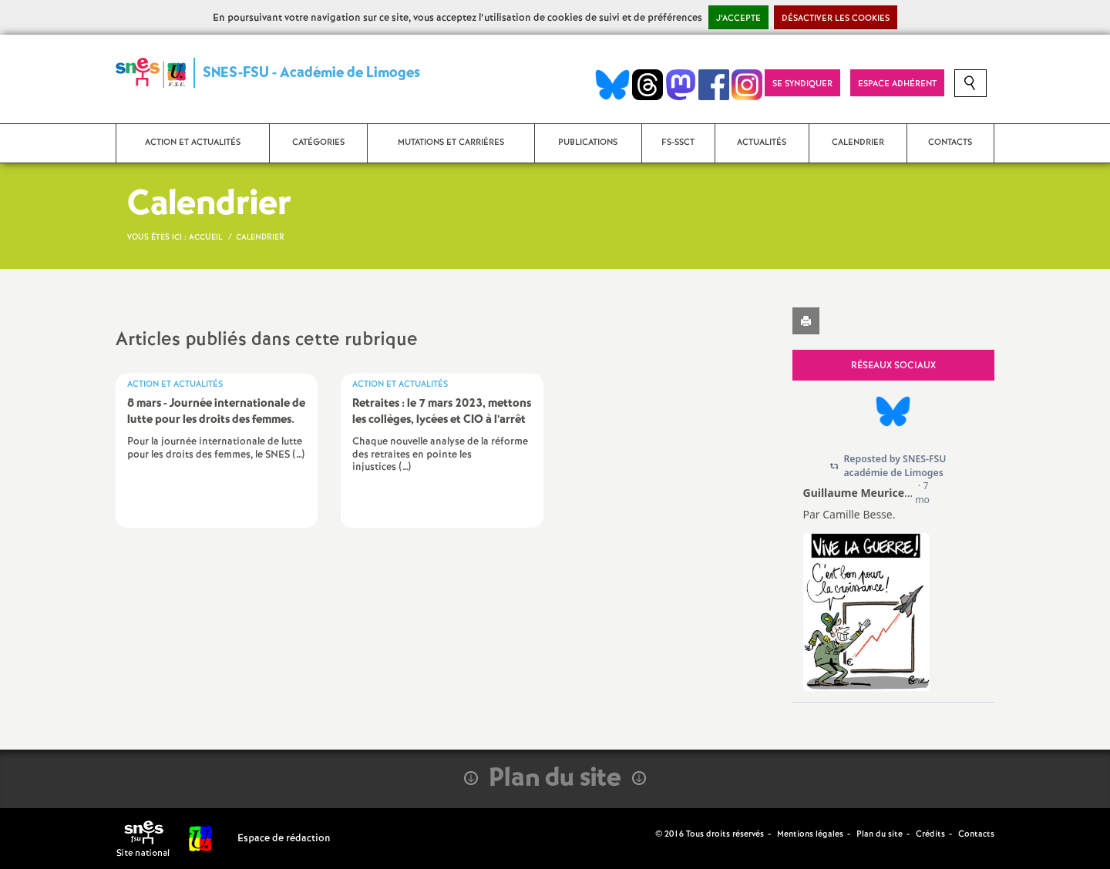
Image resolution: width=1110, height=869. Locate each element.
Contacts (976, 834)
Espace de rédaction (284, 838)
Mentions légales (810, 834)
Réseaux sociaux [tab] (893, 365)
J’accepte (738, 18)
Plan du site (879, 834)
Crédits (930, 834)
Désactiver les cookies (836, 18)
